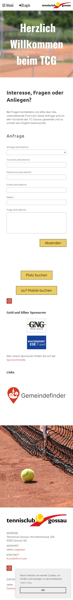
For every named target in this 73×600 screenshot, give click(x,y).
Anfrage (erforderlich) (18, 147)
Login (24, 5)
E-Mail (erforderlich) (17, 184)
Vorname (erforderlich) (18, 159)
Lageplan (19, 549)
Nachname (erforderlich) (19, 172)
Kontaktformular (17, 558)
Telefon (10, 197)
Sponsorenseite (16, 359)
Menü (8, 5)
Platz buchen (36, 275)
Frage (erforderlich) (16, 209)
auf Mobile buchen (36, 290)
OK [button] (43, 590)
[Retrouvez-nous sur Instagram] (9, 301)
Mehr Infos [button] (26, 582)
